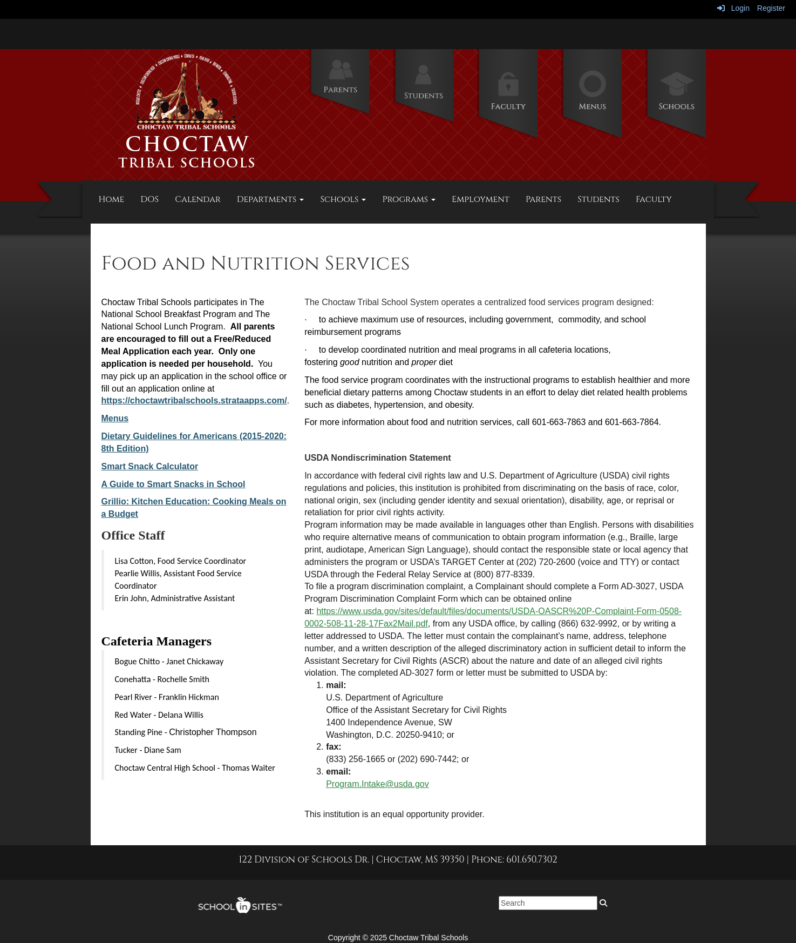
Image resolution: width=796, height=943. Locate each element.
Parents (543, 199)
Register (771, 8)
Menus (115, 418)
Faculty (654, 199)
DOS (149, 199)
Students (598, 199)
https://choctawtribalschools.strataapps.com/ (194, 400)
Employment (480, 199)
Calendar (198, 199)
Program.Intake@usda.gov (377, 784)
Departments (270, 199)
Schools (343, 199)
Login (733, 8)
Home (112, 199)
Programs (409, 199)
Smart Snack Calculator (150, 466)
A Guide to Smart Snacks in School (173, 484)
